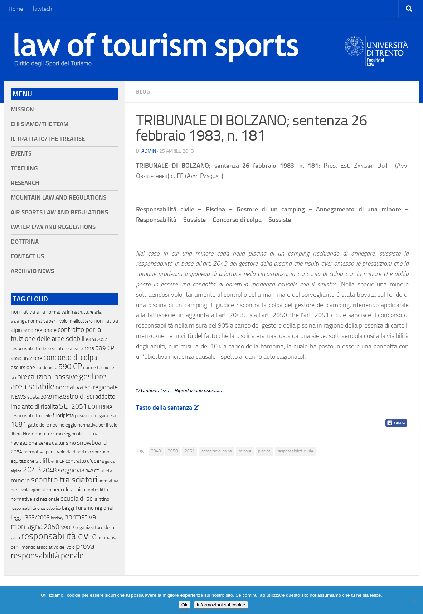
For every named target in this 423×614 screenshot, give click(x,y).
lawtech (42, 8)
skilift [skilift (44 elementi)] (42, 460)
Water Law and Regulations (53, 227)
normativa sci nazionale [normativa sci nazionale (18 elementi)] (35, 499)
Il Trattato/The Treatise (48, 138)
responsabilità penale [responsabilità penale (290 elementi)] (47, 556)
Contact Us (27, 256)
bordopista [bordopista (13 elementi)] (46, 367)
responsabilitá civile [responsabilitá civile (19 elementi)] (31, 416)
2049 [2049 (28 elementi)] (46, 397)
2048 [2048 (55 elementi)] (49, 470)
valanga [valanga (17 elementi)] (19, 321)
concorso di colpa (216, 450)
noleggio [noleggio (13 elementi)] (68, 425)
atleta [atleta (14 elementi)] (106, 470)
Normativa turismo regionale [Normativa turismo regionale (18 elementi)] (53, 434)
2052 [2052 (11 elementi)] (102, 339)
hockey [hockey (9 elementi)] (57, 517)
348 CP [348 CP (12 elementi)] (92, 470)
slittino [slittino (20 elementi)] (102, 499)
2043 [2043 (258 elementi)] (32, 470)
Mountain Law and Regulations (58, 197)
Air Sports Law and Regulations (59, 212)
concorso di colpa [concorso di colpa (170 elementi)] (70, 357)
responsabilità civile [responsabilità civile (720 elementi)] (59, 536)
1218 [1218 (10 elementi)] (89, 348)
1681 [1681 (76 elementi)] (18, 424)
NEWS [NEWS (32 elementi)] (18, 396)
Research (25, 183)
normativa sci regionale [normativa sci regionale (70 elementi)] (86, 387)
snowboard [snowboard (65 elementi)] (92, 443)
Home (16, 8)
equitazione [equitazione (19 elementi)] (22, 461)
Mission (22, 109)
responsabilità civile (295, 450)
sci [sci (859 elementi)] (64, 405)
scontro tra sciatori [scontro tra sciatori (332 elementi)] (64, 480)
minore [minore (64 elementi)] (20, 480)
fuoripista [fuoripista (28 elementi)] (63, 415)
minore (245, 450)
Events (21, 153)
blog (143, 91)
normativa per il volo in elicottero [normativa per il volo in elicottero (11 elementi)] (60, 321)
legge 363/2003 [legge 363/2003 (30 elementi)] (30, 517)
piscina (264, 450)
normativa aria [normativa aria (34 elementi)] (28, 311)
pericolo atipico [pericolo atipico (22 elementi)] (68, 489)
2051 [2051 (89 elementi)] (79, 406)
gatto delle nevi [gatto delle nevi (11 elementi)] (43, 425)
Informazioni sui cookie (221, 605)
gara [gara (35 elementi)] (91, 338)
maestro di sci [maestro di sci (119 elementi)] (73, 396)
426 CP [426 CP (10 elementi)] (67, 527)
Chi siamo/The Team (39, 124)
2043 (156, 450)
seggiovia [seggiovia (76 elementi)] (71, 470)
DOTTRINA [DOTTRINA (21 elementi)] (100, 407)
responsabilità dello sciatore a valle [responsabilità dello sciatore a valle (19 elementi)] (47, 349)
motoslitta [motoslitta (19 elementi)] (97, 490)
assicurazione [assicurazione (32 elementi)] (26, 357)
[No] (414, 600)
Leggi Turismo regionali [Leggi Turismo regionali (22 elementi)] (88, 508)
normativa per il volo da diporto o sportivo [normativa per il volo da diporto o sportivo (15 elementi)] (66, 451)
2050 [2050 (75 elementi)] (51, 527)
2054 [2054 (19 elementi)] (16, 452)
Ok (184, 605)
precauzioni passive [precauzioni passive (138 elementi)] (47, 376)
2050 (173, 450)
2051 (190, 450)
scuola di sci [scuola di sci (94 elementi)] (77, 498)
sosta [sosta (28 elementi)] (33, 397)
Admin (148, 151)
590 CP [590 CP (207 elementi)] (70, 366)
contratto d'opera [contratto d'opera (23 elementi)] (84, 461)
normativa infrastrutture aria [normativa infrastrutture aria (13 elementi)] (73, 312)
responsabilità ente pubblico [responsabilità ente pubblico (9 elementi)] (36, 508)
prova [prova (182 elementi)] (85, 546)
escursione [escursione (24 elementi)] (23, 367)
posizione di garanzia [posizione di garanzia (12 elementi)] (95, 415)
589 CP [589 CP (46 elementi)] (104, 348)
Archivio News (32, 271)
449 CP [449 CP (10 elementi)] (57, 461)
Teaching (24, 168)
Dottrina (25, 241)
